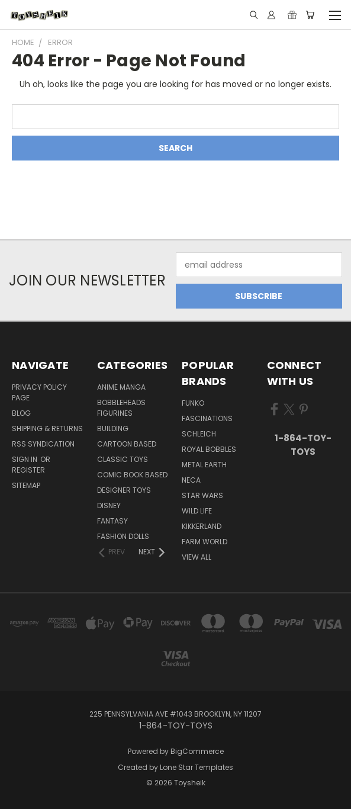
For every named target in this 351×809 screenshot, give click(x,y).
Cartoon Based (126, 444)
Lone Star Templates (196, 767)
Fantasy (112, 521)
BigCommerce (197, 751)
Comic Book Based (132, 475)
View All (196, 557)
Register (28, 470)
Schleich (199, 434)
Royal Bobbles (209, 449)
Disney (109, 505)
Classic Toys (122, 459)
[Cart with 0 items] (310, 14)
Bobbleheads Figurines (121, 407)
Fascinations (207, 418)
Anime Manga (121, 387)
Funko (193, 403)
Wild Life (197, 511)
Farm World (204, 542)
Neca (191, 480)
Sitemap (26, 485)
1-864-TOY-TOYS (303, 445)
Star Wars (202, 495)
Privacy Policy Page (39, 392)
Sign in (25, 459)
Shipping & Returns (47, 428)
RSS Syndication (43, 444)
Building (112, 428)
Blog (21, 413)
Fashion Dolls (123, 536)
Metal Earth (204, 465)
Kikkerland (201, 526)
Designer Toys (124, 490)
